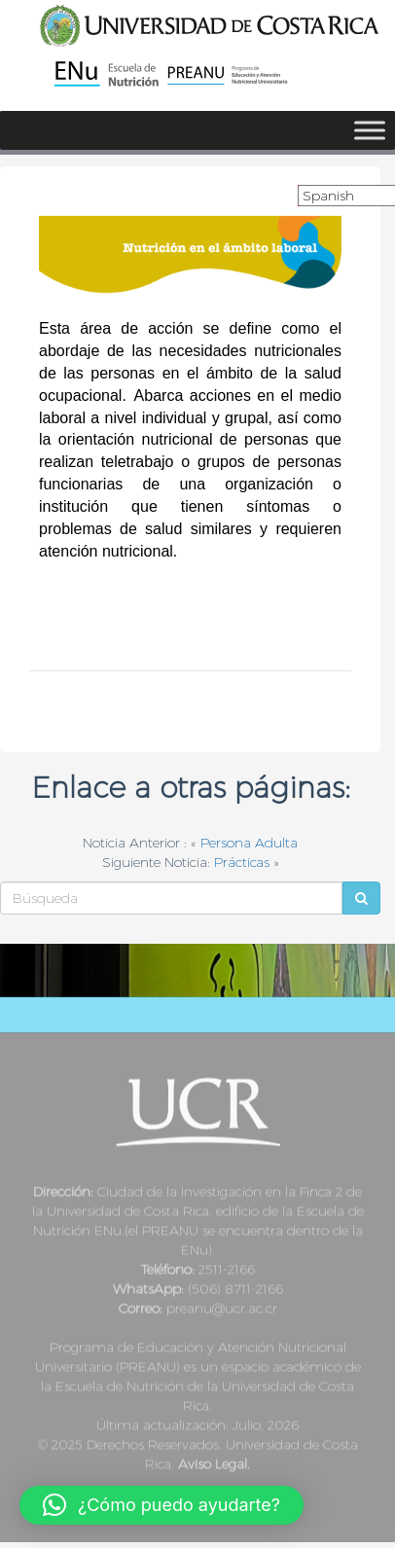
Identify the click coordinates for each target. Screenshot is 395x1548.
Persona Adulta (249, 842)
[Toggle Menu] (369, 130)
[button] (161, 1505)
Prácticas (241, 862)
